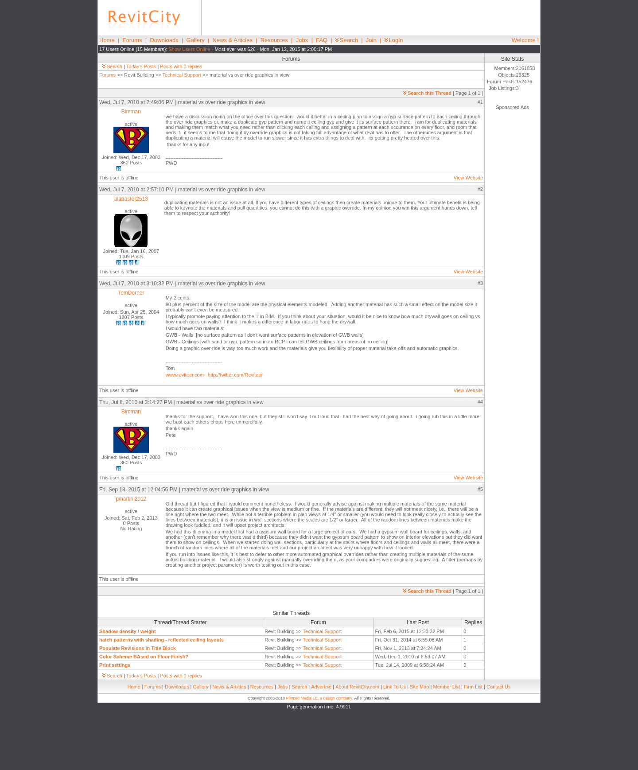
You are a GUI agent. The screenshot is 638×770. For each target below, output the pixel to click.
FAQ (321, 40)
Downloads (164, 40)
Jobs (302, 40)
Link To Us (394, 686)
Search (346, 40)
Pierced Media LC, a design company (319, 698)
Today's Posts (141, 66)
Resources (274, 40)
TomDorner (131, 293)
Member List (446, 686)
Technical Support (181, 75)
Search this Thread (427, 93)
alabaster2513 (131, 199)
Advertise (321, 686)
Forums (132, 40)
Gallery (196, 40)
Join (371, 40)
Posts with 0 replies (181, 66)
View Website (468, 177)
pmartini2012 (131, 499)
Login (394, 40)
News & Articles (233, 40)
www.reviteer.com (185, 374)
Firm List (473, 686)
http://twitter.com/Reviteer (235, 374)
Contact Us (498, 686)
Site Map (419, 686)
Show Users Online (189, 49)
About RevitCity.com (357, 686)
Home (107, 40)
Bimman (131, 112)
